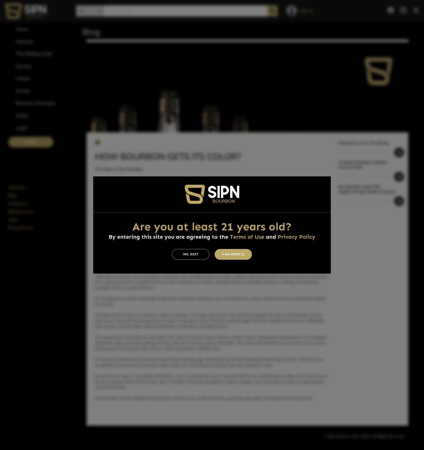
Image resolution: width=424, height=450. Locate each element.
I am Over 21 (233, 254)
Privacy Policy (296, 236)
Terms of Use (247, 236)
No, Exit (190, 254)
